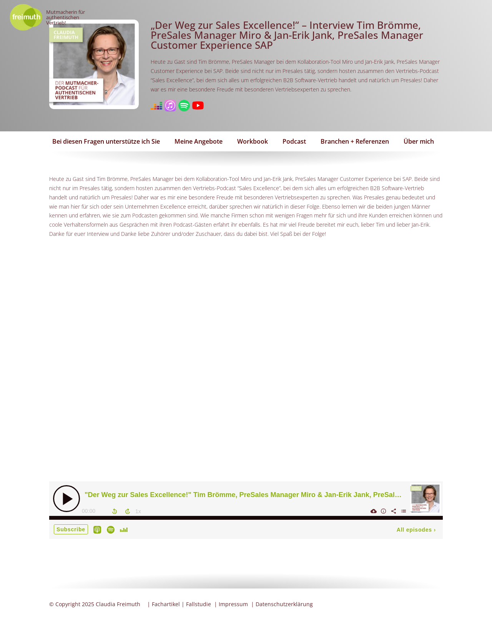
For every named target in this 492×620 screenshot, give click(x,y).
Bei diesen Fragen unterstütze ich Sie (106, 141)
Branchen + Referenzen (355, 141)
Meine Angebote (199, 141)
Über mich (419, 141)
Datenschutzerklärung (284, 604)
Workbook (252, 141)
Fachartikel (166, 604)
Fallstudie (198, 604)
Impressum (233, 604)
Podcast (294, 141)
